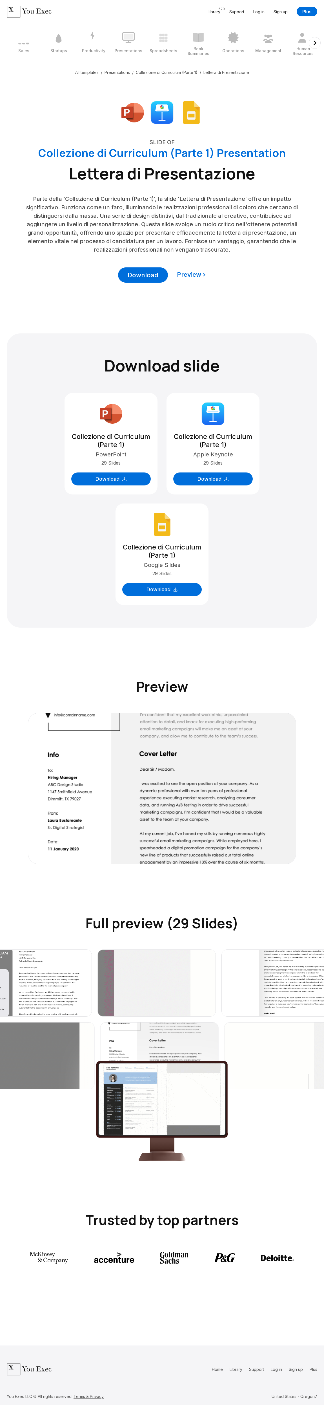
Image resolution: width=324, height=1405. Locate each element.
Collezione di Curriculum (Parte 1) (166, 72)
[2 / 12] (59, 43)
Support (236, 11)
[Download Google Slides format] (191, 112)
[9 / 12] (303, 43)
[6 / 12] (198, 43)
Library (236, 1369)
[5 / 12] (163, 43)
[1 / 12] (24, 43)
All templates (87, 72)
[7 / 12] (233, 43)
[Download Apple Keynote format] (162, 112)
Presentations (117, 72)
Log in (259, 11)
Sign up (281, 11)
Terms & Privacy (89, 1396)
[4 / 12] (128, 43)
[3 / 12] (93, 43)
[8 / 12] (268, 43)
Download (143, 275)
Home (217, 1369)
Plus (307, 11)
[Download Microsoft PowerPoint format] (133, 112)
